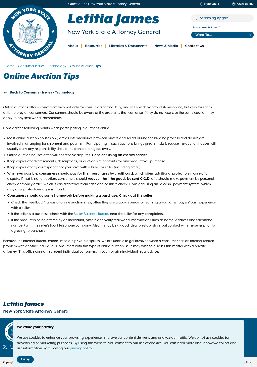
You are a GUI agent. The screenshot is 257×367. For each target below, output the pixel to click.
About (73, 46)
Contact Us (194, 46)
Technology (57, 66)
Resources (93, 46)
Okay (25, 359)
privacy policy (81, 348)
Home (9, 66)
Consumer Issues (31, 66)
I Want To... (203, 35)
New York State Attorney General (113, 32)
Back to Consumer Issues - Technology (39, 92)
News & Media (166, 46)
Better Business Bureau (91, 214)
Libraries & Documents (128, 46)
